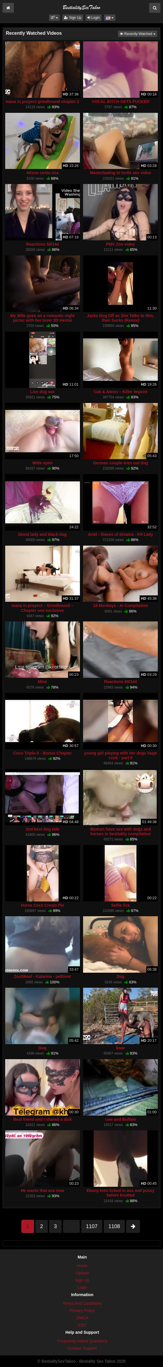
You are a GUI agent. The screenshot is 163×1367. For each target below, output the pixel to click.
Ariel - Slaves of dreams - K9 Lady (120, 534)
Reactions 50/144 (42, 244)
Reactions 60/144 (120, 681)
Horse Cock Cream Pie (42, 905)
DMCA (82, 1318)
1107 (92, 1226)
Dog (120, 976)
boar (120, 1048)
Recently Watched (138, 33)
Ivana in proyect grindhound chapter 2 (42, 101)
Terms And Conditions (82, 1303)
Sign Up (72, 18)
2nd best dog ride (42, 829)
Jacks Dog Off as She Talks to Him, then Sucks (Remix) (120, 318)
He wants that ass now (42, 1190)
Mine (42, 681)
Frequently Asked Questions (82, 1341)
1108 (114, 1226)
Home (82, 1265)
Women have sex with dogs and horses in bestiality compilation (120, 831)
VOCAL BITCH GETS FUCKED (120, 101)
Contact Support (82, 1348)
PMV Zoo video (120, 244)
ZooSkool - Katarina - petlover (42, 976)
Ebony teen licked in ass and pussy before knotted (121, 1192)
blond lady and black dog (42, 534)
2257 (82, 1325)
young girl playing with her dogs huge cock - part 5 (120, 755)
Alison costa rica (42, 172)
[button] (54, 17)
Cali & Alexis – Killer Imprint (120, 391)
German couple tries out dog (120, 463)
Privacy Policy (82, 1310)
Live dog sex (42, 391)
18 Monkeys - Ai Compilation (120, 605)
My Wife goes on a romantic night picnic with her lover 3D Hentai (42, 318)
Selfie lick (120, 905)
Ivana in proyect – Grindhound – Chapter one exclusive (42, 607)
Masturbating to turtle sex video (120, 172)
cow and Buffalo (120, 1119)
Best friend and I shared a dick (42, 1119)
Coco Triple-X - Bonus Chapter (42, 753)
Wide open (42, 463)
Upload (82, 1273)
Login (93, 18)
